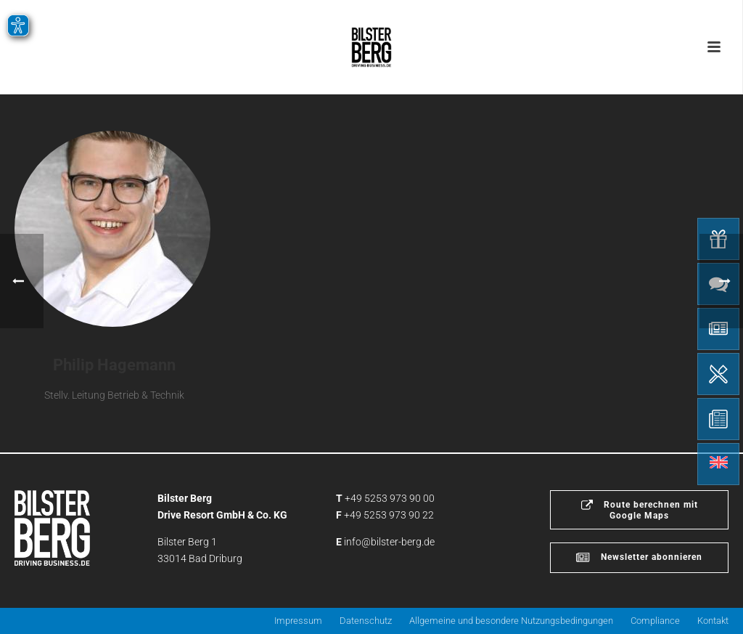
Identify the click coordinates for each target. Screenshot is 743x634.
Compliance (655, 620)
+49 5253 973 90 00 (390, 498)
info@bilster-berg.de (389, 542)
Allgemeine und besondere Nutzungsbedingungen (511, 620)
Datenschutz (366, 620)
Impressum (298, 620)
